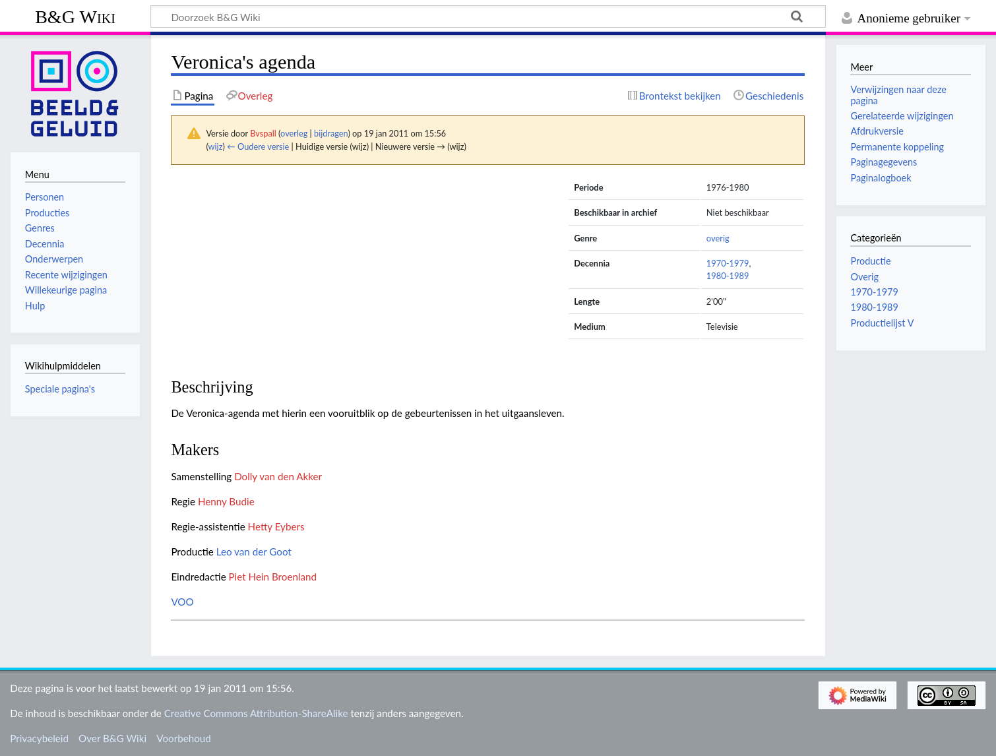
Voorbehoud (183, 738)
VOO (182, 602)
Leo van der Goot (254, 551)
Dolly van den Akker (278, 476)
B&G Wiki (75, 17)
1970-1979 (727, 263)
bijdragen (331, 133)
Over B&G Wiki (112, 738)
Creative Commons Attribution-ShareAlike (256, 713)
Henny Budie (226, 501)
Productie (870, 261)
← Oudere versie (258, 146)
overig (718, 238)
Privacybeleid (39, 738)
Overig (864, 276)
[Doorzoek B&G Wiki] (488, 16)
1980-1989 (727, 275)
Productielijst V (882, 323)
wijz (215, 146)
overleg (293, 133)
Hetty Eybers (276, 526)
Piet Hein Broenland (273, 577)
